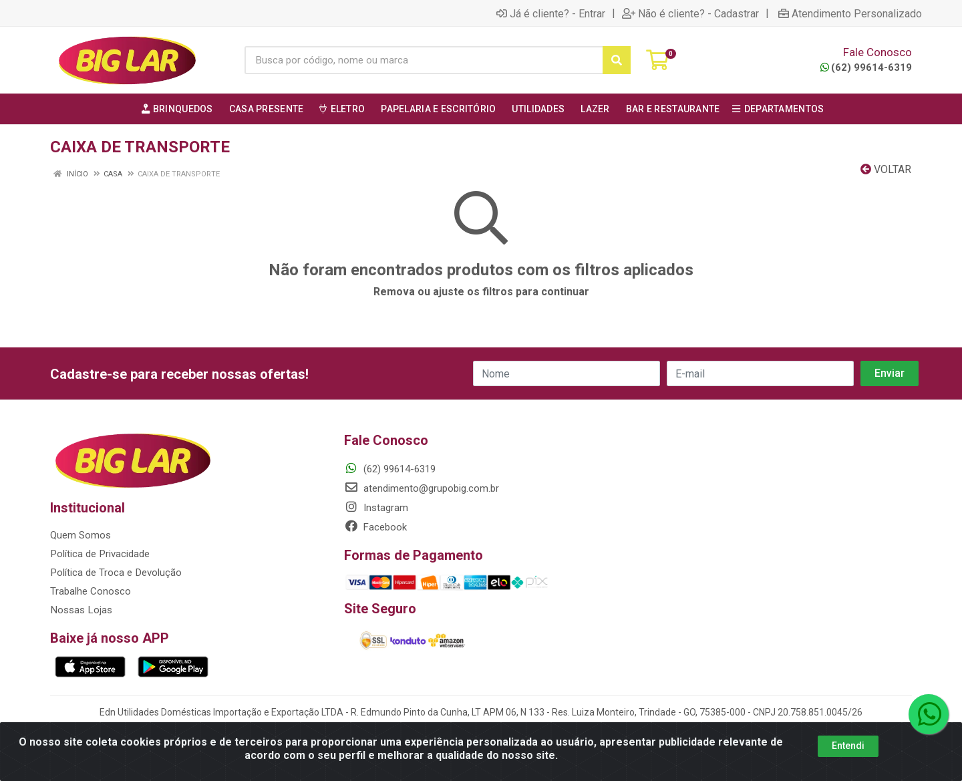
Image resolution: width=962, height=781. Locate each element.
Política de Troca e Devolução (115, 573)
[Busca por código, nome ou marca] (424, 60)
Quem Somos (80, 535)
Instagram (376, 508)
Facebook (375, 527)
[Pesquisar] (617, 60)
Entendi (848, 745)
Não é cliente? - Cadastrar (690, 13)
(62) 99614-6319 (866, 67)
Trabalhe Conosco (90, 591)
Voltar (885, 169)
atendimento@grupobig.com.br (421, 488)
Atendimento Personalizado (850, 13)
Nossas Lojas (80, 610)
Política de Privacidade (99, 554)
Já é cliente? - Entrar (550, 13)
